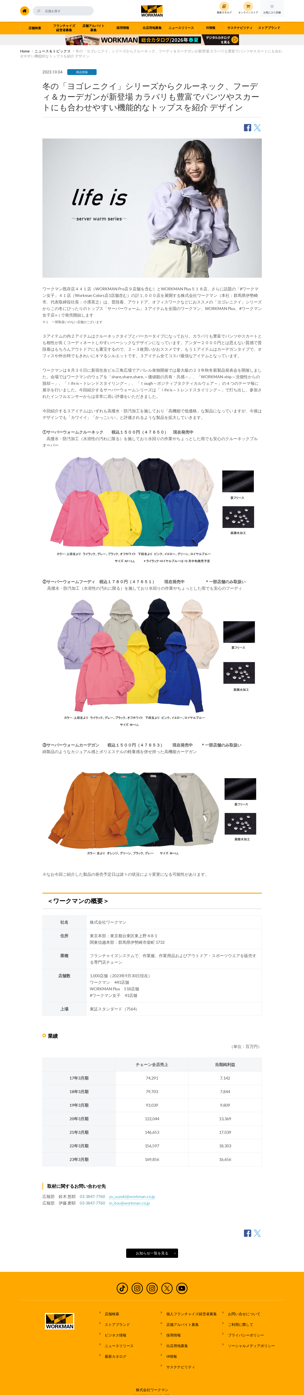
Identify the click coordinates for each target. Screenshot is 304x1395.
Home (25, 51)
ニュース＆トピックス (53, 51)
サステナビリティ (178, 1355)
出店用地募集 (175, 1338)
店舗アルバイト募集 (180, 1321)
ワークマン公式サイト (152, 10)
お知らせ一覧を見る (152, 1253)
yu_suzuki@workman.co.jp (132, 1196)
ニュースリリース (116, 1338)
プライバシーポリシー (243, 1329)
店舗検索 (109, 1312)
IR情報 (169, 1346)
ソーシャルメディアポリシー (248, 1338)
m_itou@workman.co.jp (129, 1202)
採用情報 (171, 1329)
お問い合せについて (241, 1312)
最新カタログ (113, 1346)
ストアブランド (115, 1321)
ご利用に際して (238, 1321)
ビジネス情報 (113, 1329)
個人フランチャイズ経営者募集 (189, 1312)
